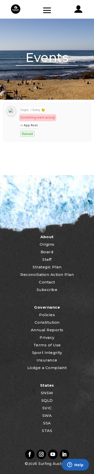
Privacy (47, 337)
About (47, 236)
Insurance (47, 360)
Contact (47, 282)
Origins (47, 244)
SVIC (47, 408)
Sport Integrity (47, 352)
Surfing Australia (53, 463)
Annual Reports (47, 329)
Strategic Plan (47, 267)
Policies (47, 314)
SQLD (47, 400)
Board (47, 251)
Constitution (47, 322)
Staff (47, 259)
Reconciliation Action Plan (47, 274)
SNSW (47, 392)
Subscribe (47, 289)
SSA (47, 423)
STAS (47, 430)
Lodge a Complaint (47, 367)
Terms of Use (47, 345)
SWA (47, 415)
